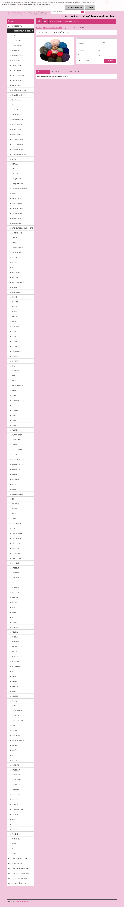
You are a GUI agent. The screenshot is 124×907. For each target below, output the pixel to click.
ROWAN (14, 681)
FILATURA (15, 430)
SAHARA (14, 701)
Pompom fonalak (17, 149)
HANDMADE (16, 469)
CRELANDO (15, 371)
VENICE (14, 824)
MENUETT (15, 583)
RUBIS (14, 691)
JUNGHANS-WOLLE (18, 523)
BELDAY (14, 287)
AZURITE (14, 262)
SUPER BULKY (16, 780)
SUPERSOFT (16, 785)
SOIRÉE (14, 750)
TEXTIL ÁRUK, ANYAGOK (20, 878)
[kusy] (80, 60)
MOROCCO (15, 592)
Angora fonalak (17, 46)
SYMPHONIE (16, 789)
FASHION (15, 410)
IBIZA (13, 499)
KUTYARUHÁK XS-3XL (19, 883)
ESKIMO (14, 395)
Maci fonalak (16, 115)
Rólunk (45, 21)
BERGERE (15, 302)
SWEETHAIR (16, 794)
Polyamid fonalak (17, 139)
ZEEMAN (15, 854)
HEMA (14, 484)
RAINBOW (15, 656)
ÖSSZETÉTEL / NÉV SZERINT (23, 31)
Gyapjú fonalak (16, 85)
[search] (82, 11)
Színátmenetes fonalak (19, 188)
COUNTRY (15, 361)
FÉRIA (14, 420)
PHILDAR (15, 632)
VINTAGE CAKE (16, 839)
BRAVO (14, 321)
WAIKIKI (14, 844)
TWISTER (15, 814)
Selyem (14, 169)
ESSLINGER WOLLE (18, 400)
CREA (13, 366)
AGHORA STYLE (17, 218)
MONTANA (15, 587)
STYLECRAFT (16, 770)
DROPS (14, 390)
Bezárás (90, 7)
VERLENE (15, 834)
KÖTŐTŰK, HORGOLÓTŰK (20, 868)
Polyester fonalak (17, 144)
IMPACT (14, 509)
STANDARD (15, 765)
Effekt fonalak (16, 70)
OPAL (13, 617)
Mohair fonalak (17, 129)
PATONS (14, 622)
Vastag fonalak (16, 198)
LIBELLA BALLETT (17, 553)
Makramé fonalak (17, 119)
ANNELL (14, 238)
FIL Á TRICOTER (17, 435)
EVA (13, 405)
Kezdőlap (39, 28)
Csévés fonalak (16, 65)
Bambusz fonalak (17, 55)
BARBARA (15, 277)
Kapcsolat (76, 21)
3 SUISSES (15, 696)
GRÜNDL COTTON (17, 464)
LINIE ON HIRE (16, 558)
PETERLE (15, 627)
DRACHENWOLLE (17, 385)
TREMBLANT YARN (18, 809)
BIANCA (14, 307)
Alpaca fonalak (16, 41)
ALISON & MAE (17, 223)
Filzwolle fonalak (17, 80)
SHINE (14, 725)
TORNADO (15, 799)
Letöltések (55, 72)
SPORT (14, 755)
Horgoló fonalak (17, 95)
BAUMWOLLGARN (18, 282)
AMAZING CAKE (17, 233)
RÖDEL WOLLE (16, 686)
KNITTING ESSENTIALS (19, 533)
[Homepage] (40, 21)
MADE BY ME (16, 568)
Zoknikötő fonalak (17, 208)
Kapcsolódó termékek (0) (71, 72)
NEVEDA (14, 602)
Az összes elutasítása (75, 7)
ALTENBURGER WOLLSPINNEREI (22, 228)
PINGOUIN (15, 637)
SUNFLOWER (16, 775)
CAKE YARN (15, 326)
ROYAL (14, 676)
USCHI (14, 819)
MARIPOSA (15, 573)
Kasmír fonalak (16, 100)
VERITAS (14, 829)
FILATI (14, 425)
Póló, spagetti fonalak (19, 154)
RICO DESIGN (16, 666)
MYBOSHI (15, 597)
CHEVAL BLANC (17, 351)
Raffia (14, 159)
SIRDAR (14, 745)
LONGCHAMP (16, 563)
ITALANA (14, 514)
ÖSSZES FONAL (17, 26)
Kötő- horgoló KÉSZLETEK (20, 858)
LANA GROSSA (16, 538)
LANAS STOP (16, 543)
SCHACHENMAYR (17, 711)
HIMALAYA (15, 479)
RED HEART (15, 661)
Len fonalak (15, 110)
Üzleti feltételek (67, 21)
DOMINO (15, 381)
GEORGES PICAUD (18, 459)
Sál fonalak (15, 164)
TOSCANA (15, 804)
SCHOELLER (16, 735)
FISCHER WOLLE (17, 440)
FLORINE (15, 445)
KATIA (14, 528)
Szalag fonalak (16, 179)
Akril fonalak (16, 36)
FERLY (14, 415)
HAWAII (14, 474)
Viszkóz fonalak (17, 203)
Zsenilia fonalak (17, 213)
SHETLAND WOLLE (18, 740)
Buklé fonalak (16, 60)
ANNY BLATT (16, 243)
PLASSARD (15, 642)
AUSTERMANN (16, 252)
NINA (13, 607)
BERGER (14, 297)
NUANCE (14, 612)
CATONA (14, 346)
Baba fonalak (16, 50)
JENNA (14, 518)
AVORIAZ (15, 257)
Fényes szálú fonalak (18, 75)
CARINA (14, 341)
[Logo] (20, 11)
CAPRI (14, 331)
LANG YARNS (16, 548)
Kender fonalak (17, 105)
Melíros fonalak (17, 124)
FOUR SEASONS (17, 450)
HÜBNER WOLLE (17, 494)
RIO (13, 671)
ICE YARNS (15, 504)
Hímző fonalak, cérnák (19, 90)
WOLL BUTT (16, 849)
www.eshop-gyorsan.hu (23, 901)
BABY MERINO (16, 272)
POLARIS (15, 647)
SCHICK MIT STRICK (18, 720)
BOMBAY (15, 317)
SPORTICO (15, 760)
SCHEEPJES (15, 716)
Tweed (14, 193)
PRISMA (14, 652)
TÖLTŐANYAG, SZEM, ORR (20, 873)
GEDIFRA (15, 454)
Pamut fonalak (16, 134)
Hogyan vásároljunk (55, 21)
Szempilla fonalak (17, 183)
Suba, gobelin (16, 174)
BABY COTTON (16, 267)
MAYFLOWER (16, 578)
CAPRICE (14, 336)
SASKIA (14, 706)
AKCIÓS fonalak (17, 863)
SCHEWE (15, 730)
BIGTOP (14, 312)
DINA (13, 376)
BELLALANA (16, 292)
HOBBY (14, 489)
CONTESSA (15, 356)
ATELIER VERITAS (17, 248)
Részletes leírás (43, 72)
